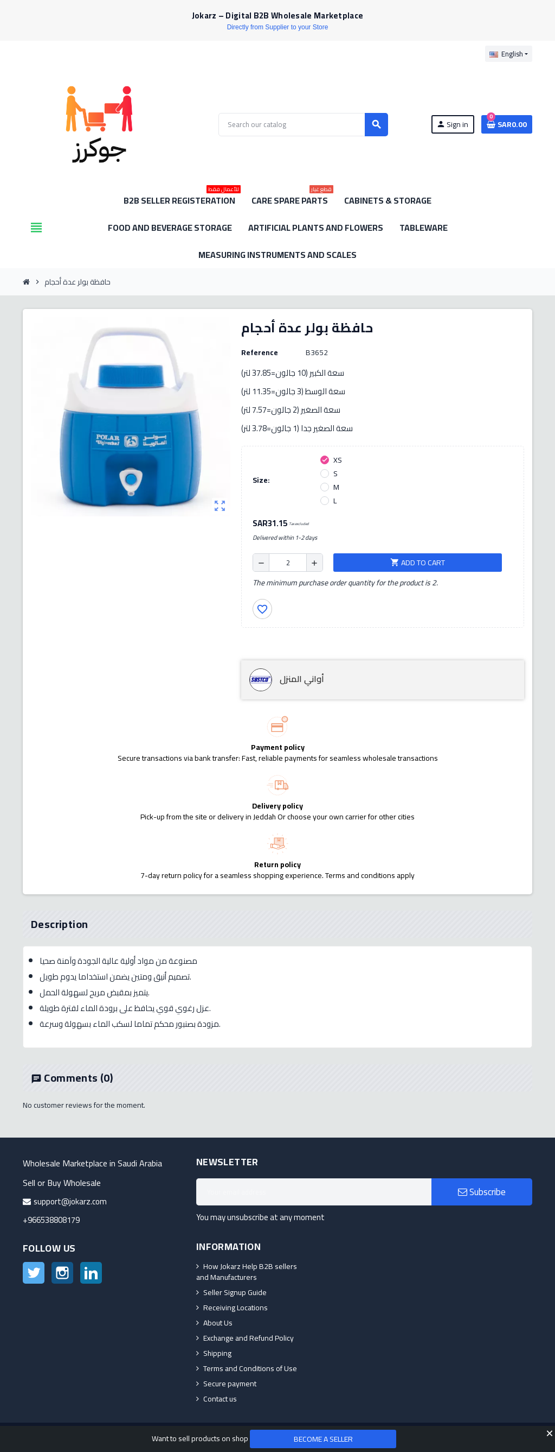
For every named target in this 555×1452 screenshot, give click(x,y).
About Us (218, 1323)
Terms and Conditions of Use (250, 1368)
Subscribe (482, 1192)
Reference (259, 352)
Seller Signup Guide (235, 1292)
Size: (261, 480)
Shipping (217, 1353)
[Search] (303, 124)
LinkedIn (91, 1273)
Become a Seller (323, 1439)
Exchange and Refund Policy (248, 1338)
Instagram (62, 1273)
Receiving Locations (235, 1308)
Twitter (33, 1273)
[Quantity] (288, 562)
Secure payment (229, 1384)
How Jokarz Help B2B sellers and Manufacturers (246, 1271)
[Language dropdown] (508, 54)
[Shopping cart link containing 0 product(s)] (506, 124)
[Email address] (313, 1191)
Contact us (220, 1399)
